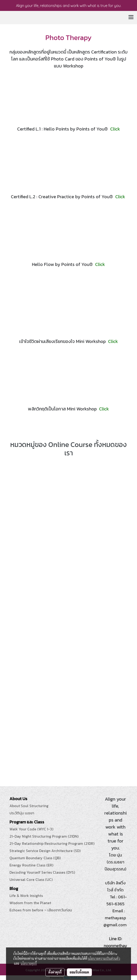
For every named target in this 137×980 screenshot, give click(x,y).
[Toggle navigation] (131, 17)
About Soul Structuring (28, 806)
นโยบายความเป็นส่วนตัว (104, 958)
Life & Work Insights (26, 895)
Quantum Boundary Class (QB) (35, 858)
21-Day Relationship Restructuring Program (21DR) (51, 843)
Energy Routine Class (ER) (31, 865)
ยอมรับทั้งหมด (79, 972)
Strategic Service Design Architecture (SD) (45, 850)
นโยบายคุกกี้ (29, 963)
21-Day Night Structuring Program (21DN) (43, 836)
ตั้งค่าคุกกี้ (55, 972)
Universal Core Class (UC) (31, 879)
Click (115, 128)
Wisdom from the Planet (30, 903)
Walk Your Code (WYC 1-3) (31, 829)
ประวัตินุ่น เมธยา (21, 813)
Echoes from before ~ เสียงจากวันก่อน (40, 910)
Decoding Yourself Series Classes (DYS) (42, 872)
